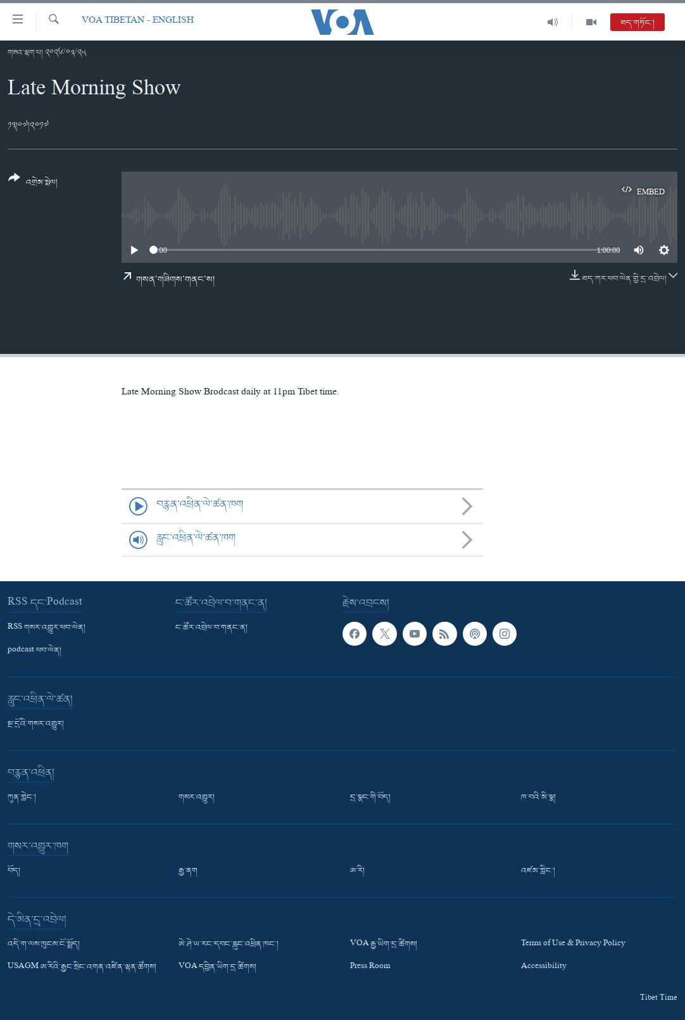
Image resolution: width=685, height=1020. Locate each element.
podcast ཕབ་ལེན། (34, 651)
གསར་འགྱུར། (197, 797)
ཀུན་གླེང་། (22, 797)
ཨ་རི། (357, 871)
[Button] (33, 185)
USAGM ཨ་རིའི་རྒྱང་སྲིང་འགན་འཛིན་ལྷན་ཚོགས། (82, 968)
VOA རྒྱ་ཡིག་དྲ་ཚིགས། (383, 944)
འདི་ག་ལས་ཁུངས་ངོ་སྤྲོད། (44, 944)
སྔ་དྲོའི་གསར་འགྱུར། (36, 724)
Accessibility (544, 968)
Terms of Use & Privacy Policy (573, 944)
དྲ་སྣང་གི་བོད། (370, 797)
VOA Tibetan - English (138, 22)
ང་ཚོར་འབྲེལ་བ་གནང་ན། (211, 628)
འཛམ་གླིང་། (538, 871)
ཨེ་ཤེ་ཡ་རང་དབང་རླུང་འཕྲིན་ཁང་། (229, 944)
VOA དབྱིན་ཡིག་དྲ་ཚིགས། (217, 968)
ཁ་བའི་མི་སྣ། (538, 797)
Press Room (370, 968)
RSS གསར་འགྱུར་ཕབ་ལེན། (46, 628)
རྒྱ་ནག (188, 871)
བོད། (14, 871)
